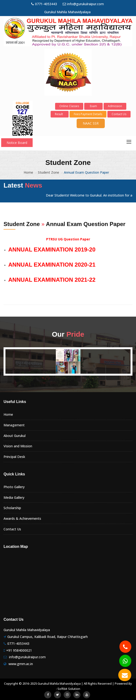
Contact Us (119, 114)
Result (59, 114)
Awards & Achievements (22, 518)
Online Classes (69, 106)
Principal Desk (14, 456)
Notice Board (17, 142)
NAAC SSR (91, 123)
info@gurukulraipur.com (83, 4)
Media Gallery (14, 497)
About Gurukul (15, 435)
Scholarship (12, 508)
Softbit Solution (68, 689)
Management (14, 425)
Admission (115, 106)
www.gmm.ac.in (21, 664)
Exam (93, 106)
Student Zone (48, 172)
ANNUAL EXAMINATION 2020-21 (52, 264)
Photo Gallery (14, 487)
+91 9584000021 (19, 650)
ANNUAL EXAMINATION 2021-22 (52, 280)
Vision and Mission (18, 446)
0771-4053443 (44, 4)
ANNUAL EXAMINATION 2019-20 (52, 249)
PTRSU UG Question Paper (68, 239)
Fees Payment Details (88, 114)
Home (28, 172)
